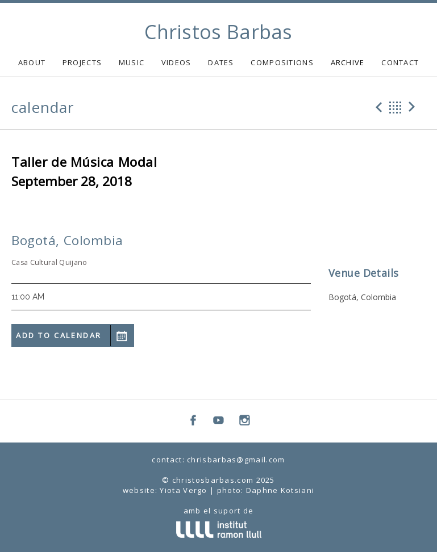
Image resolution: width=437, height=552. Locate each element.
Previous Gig (377, 107)
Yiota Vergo (183, 490)
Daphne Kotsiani (280, 490)
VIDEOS (176, 62)
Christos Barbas (218, 32)
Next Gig (414, 107)
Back (395, 107)
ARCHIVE (348, 62)
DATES (221, 62)
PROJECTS (82, 62)
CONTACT (400, 62)
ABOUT (32, 62)
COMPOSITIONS (282, 62)
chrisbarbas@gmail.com (236, 459)
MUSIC (132, 62)
